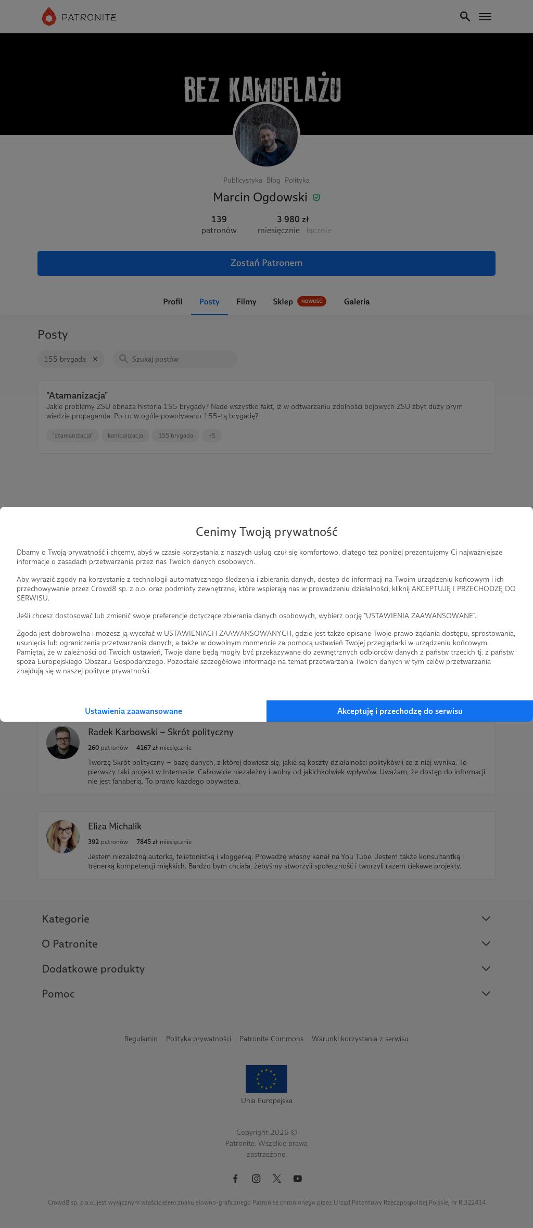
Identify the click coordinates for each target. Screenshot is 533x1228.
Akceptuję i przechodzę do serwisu (400, 711)
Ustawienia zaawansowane (133, 711)
